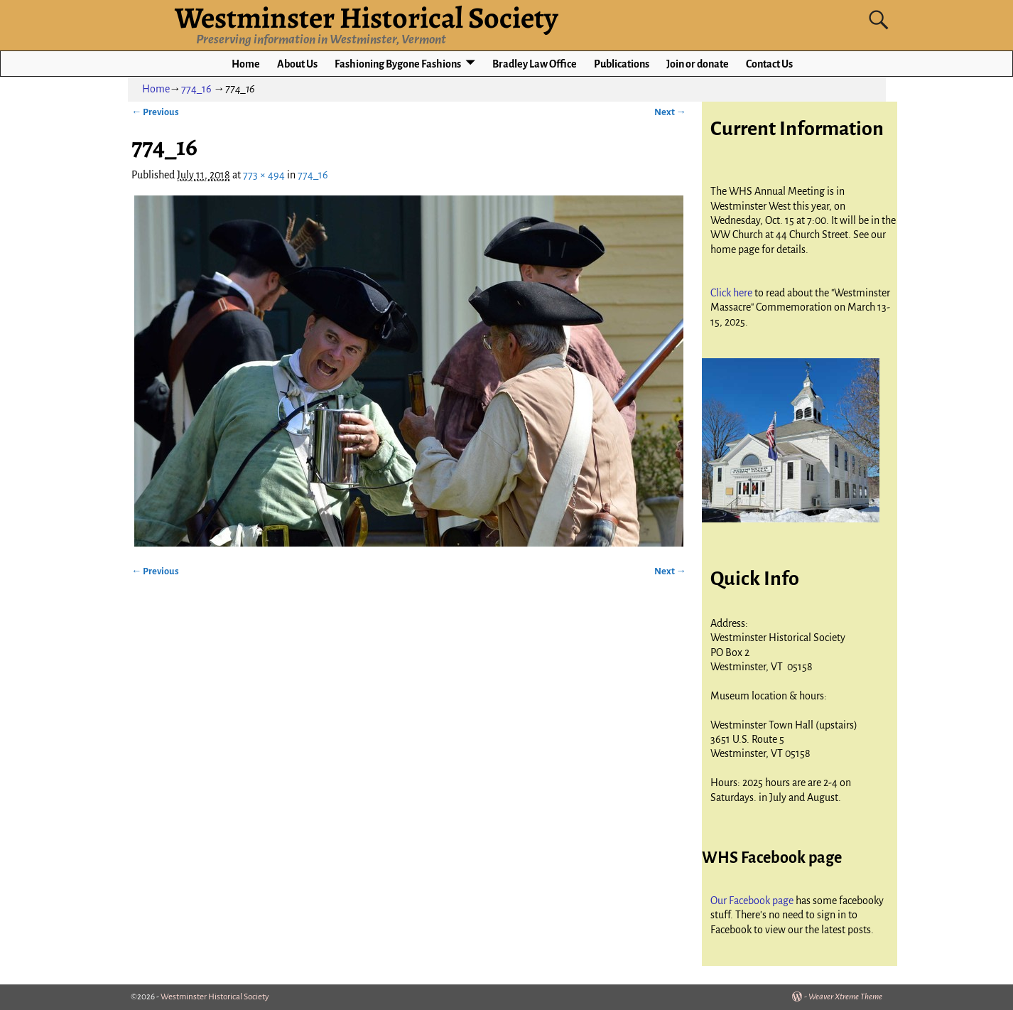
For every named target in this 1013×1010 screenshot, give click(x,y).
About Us (297, 64)
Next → (670, 112)
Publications (621, 64)
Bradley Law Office (534, 64)
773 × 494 (264, 175)
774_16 (196, 89)
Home (246, 64)
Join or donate (697, 64)
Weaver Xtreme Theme (845, 996)
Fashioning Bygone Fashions (398, 64)
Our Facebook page (753, 900)
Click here (732, 293)
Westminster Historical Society (215, 996)
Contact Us (769, 64)
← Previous (155, 112)
